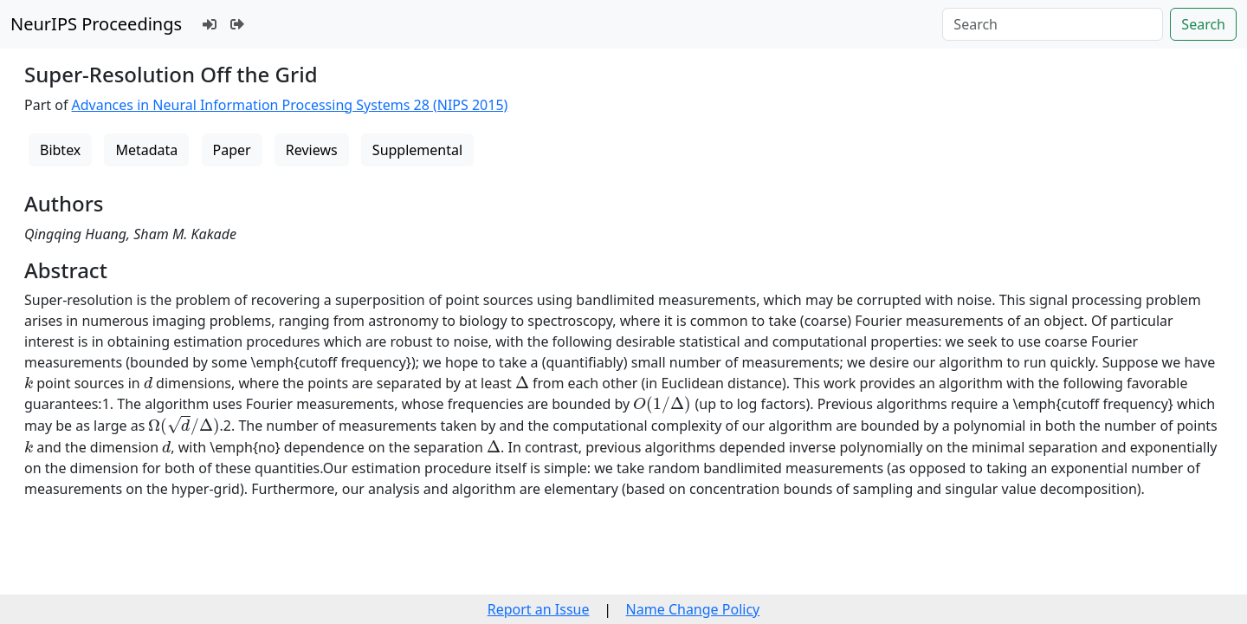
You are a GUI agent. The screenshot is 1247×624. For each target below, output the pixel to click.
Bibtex (60, 149)
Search (1203, 24)
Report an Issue (539, 609)
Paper (232, 149)
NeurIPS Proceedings (96, 24)
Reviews (312, 149)
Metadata (146, 149)
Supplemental (417, 149)
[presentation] (28, 382)
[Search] (1052, 24)
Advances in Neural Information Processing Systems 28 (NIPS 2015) (290, 104)
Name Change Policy (693, 609)
